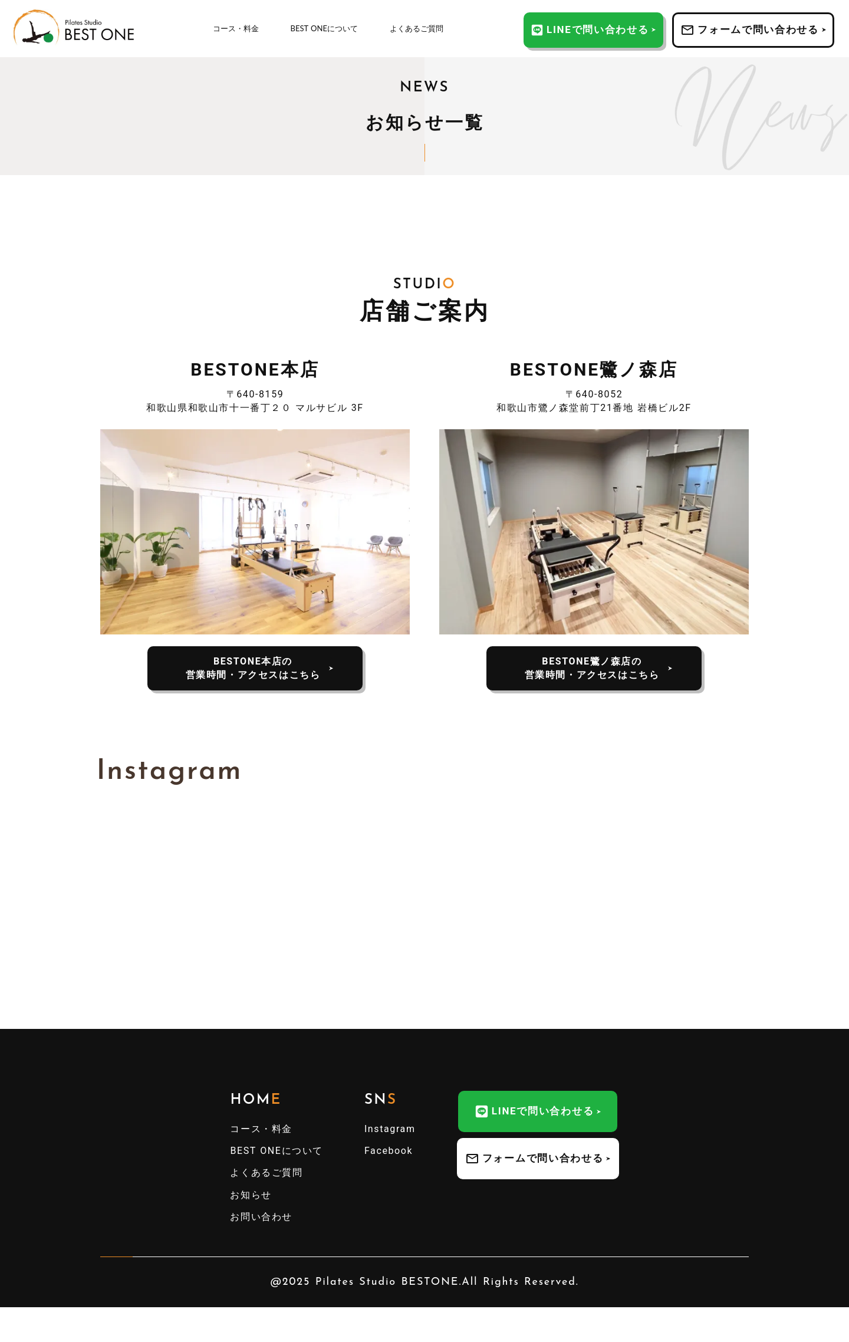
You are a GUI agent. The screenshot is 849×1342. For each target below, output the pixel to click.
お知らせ (250, 1194)
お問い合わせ (261, 1216)
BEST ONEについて (324, 28)
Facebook (388, 1150)
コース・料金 (236, 28)
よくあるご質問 (416, 28)
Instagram (390, 1128)
